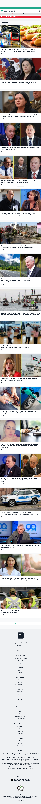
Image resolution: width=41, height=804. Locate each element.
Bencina (12, 7)
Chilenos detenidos (18, 7)
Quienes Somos (20, 645)
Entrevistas (20, 689)
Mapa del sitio (29, 797)
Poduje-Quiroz (7, 7)
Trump (24, 7)
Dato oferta (20, 691)
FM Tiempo (20, 740)
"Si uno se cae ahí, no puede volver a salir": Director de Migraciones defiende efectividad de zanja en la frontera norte (20, 754)
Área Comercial (20, 648)
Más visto (38, 13)
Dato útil (20, 682)
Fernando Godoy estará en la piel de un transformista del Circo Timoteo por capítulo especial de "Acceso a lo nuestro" (20, 764)
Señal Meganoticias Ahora (20, 658)
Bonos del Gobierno (20, 709)
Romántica (20, 738)
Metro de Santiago (20, 718)
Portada (3, 20)
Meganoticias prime (20, 684)
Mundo (20, 672)
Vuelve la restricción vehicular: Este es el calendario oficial (20, 757)
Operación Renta (30, 7)
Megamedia (20, 726)
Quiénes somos (23, 797)
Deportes (20, 679)
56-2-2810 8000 (16, 797)
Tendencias (20, 675)
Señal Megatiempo (20, 663)
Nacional (20, 670)
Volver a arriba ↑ (20, 800)
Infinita (20, 736)
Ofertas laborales (20, 706)
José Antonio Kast (20, 702)
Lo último (13, 13)
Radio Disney (20, 745)
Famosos (20, 711)
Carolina (20, 743)
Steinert (2, 7)
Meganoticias (20, 731)
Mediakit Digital (20, 650)
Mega (20, 729)
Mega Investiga (20, 694)
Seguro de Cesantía (20, 716)
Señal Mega (20, 660)
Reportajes (20, 687)
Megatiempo (20, 733)
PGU (20, 713)
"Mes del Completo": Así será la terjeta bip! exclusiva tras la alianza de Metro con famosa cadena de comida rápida (20, 760)
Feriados (20, 704)
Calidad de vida (20, 677)
